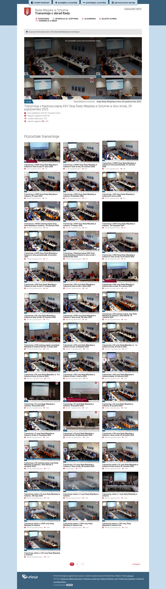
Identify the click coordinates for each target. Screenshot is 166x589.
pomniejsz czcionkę (94, 2)
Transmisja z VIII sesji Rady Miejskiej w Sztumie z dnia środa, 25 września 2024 (118, 434)
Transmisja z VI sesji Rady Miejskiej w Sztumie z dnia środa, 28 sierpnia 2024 (78, 465)
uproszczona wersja (123, 2)
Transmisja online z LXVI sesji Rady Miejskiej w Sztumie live (116, 524)
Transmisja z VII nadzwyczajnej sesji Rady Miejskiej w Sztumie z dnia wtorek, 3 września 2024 (41, 464)
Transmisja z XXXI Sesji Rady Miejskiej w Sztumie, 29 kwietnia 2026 (79, 195)
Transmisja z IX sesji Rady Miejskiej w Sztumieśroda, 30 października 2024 (78, 434)
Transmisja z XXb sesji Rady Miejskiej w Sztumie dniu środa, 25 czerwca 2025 (118, 285)
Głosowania (89, 19)
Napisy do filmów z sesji (109, 579)
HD (47, 121)
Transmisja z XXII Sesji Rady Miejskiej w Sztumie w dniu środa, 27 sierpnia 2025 (40, 285)
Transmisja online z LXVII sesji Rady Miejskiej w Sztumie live (77, 524)
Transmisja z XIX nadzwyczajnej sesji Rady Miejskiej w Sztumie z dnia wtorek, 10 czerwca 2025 (119, 315)
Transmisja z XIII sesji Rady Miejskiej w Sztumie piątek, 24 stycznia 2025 (118, 375)
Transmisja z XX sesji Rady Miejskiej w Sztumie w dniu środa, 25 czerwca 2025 (40, 316)
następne (136, 564)
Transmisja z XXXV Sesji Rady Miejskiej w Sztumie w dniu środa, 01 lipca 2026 (41, 165)
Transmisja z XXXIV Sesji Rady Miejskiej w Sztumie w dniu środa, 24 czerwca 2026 (80, 165)
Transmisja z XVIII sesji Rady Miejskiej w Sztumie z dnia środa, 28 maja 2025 (79, 316)
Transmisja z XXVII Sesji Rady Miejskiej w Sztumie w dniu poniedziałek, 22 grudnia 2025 (40, 255)
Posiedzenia (42, 19)
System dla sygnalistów (127, 579)
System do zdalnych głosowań (71, 579)
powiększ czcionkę (66, 2)
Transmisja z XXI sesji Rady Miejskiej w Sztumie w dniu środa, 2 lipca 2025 (79, 285)
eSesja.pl (130, 576)
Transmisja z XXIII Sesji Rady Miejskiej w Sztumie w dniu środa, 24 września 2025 (118, 256)
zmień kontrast (40, 2)
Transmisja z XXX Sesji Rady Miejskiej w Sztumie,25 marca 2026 (118, 195)
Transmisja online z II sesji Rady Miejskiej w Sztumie (81, 495)
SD (43, 121)
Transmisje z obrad (46, 21)
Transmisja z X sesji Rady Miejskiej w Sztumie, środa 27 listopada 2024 (39, 434)
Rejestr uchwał (108, 19)
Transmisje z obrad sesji (91, 579)
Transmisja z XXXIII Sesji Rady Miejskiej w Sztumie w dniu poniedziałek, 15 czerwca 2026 (119, 164)
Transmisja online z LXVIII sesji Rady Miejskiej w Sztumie (39, 524)
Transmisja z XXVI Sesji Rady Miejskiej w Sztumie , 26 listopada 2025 (118, 224)
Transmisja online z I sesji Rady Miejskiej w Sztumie (119, 495)
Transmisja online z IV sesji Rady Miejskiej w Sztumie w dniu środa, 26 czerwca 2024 (120, 465)
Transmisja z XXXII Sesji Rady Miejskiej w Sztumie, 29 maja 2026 (40, 195)
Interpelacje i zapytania (65, 19)
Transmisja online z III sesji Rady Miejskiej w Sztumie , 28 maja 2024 (42, 495)
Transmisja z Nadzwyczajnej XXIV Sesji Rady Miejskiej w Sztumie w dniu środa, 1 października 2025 (79, 255)
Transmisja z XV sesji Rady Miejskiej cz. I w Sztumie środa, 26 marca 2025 (119, 346)
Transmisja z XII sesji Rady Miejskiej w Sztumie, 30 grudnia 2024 (117, 405)
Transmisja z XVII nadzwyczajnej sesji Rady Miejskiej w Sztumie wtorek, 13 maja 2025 (41, 346)
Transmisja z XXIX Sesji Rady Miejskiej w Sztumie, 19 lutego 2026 (79, 224)
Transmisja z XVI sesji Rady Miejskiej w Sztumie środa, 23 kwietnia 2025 (79, 346)
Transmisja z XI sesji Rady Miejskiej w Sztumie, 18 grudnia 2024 (39, 405)
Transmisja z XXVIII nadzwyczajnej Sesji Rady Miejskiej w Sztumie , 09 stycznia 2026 (41, 224)
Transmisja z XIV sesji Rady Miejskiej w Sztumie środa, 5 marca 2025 (79, 375)
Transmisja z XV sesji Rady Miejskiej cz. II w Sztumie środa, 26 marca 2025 (42, 375)
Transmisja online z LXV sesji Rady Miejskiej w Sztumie (42, 554)
